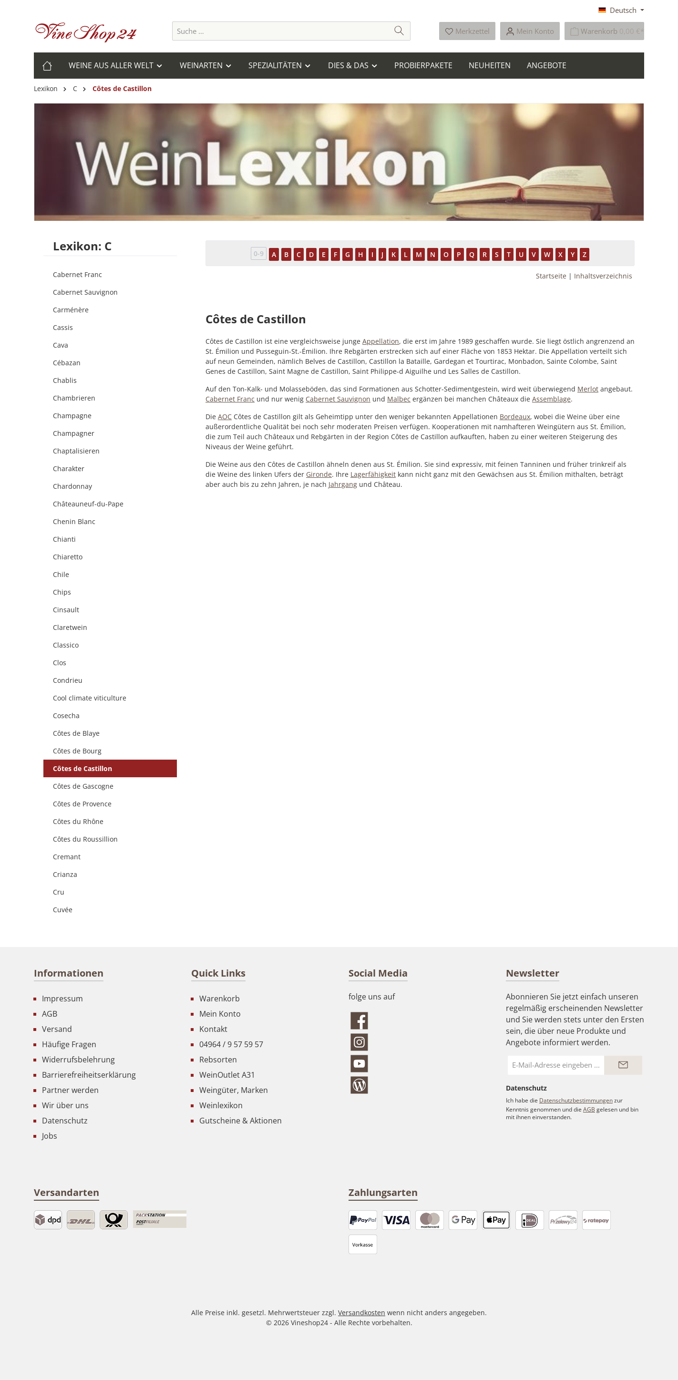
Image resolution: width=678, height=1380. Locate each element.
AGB (49, 1014)
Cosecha (66, 715)
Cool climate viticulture (89, 697)
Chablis (65, 380)
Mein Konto (220, 1014)
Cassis (63, 327)
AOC (225, 416)
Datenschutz (65, 1120)
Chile (61, 574)
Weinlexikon (221, 1105)
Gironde (319, 474)
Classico (66, 644)
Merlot (587, 388)
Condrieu (67, 680)
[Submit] (623, 1065)
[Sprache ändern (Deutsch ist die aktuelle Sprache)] (621, 10)
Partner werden (70, 1090)
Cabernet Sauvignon (85, 292)
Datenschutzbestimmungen (576, 1100)
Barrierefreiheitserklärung (89, 1075)
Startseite (551, 275)
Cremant (67, 856)
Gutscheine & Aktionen (240, 1120)
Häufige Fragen (69, 1044)
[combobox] (280, 31)
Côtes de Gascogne (83, 786)
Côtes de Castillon (82, 768)
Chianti (64, 539)
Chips (62, 592)
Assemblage (551, 398)
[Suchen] (399, 31)
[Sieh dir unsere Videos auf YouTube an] (418, 1063)
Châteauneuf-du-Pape (88, 503)
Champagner (73, 433)
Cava (60, 345)
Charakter (68, 468)
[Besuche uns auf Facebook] (418, 1020)
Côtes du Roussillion (85, 839)
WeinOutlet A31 (227, 1075)
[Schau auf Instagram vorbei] (418, 1042)
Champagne (72, 415)
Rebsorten (218, 1059)
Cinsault (66, 609)
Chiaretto (67, 556)
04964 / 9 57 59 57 (231, 1044)
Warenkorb (219, 998)
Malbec (399, 398)
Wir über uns (65, 1105)
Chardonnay (72, 486)
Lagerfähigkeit (373, 474)
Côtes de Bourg (77, 750)
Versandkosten (361, 1312)
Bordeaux (515, 416)
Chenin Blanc (74, 521)
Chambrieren (74, 397)
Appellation (380, 341)
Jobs (49, 1136)
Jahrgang (343, 484)
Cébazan (67, 362)
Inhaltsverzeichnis (603, 275)
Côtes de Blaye (76, 733)
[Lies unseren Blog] (418, 1085)
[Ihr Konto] (530, 31)
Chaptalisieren (76, 450)
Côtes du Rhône (78, 821)
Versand (57, 1029)
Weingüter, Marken (233, 1090)
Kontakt (213, 1029)
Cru (58, 891)
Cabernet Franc (77, 274)
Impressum (62, 998)
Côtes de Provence (82, 803)
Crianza (65, 874)
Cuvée (62, 909)
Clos (59, 662)
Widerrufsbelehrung (78, 1059)
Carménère (71, 309)
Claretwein (70, 627)
